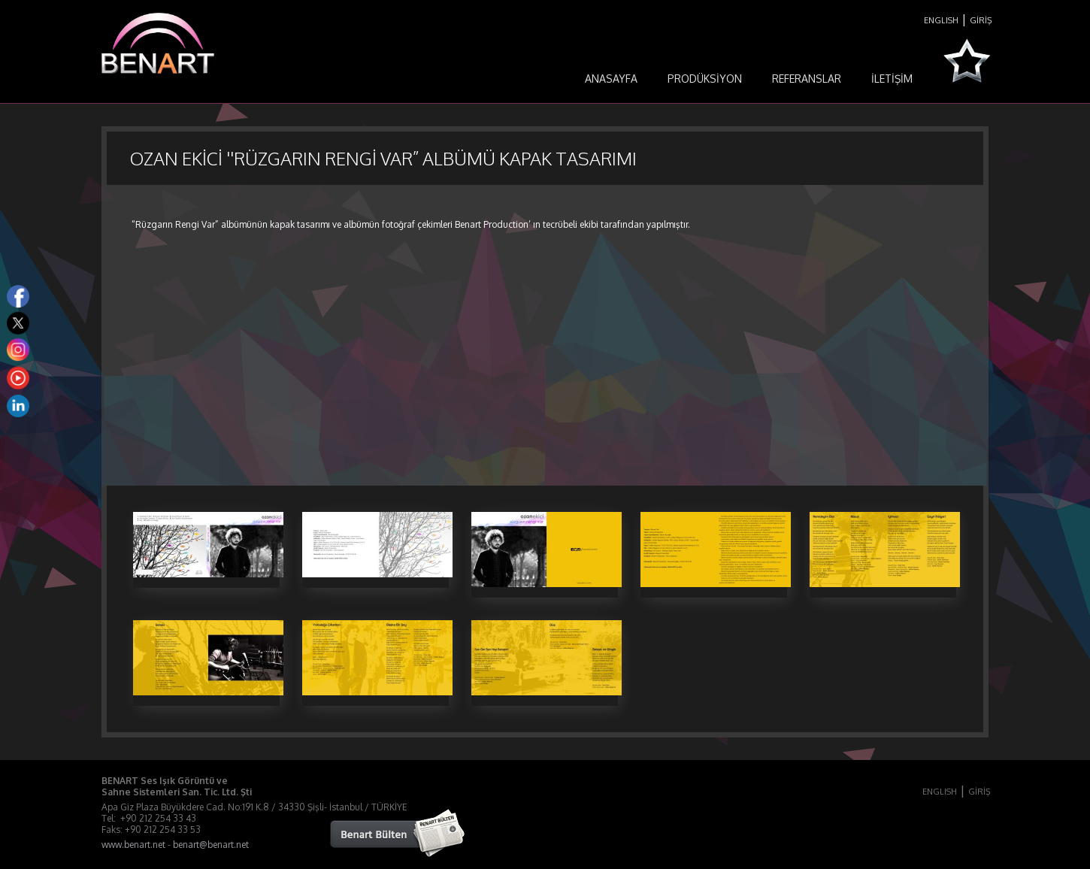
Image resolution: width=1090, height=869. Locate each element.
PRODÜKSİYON (705, 78)
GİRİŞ (981, 20)
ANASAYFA (611, 78)
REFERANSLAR (806, 78)
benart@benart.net (211, 844)
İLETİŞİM (892, 78)
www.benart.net (133, 844)
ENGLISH (941, 20)
